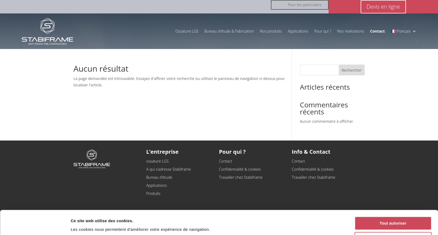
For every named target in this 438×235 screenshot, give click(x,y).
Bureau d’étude (159, 178)
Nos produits (271, 31)
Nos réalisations (350, 31)
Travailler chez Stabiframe (241, 178)
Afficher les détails (89, 224)
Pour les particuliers (305, 4)
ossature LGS (157, 161)
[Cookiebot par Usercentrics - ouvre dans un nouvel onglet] (34, 224)
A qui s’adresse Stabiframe (168, 169)
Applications (298, 31)
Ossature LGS (187, 31)
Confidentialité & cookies (240, 169)
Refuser (393, 219)
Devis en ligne (383, 6)
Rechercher (351, 70)
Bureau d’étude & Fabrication (229, 31)
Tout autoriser (393, 203)
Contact (225, 161)
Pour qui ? (322, 31)
